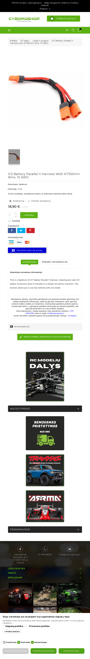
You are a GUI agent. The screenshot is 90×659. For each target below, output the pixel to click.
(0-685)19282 (45, 554)
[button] (67, 30)
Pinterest (31, 230)
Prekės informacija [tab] (54, 262)
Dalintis (12, 230)
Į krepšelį (29, 215)
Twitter (21, 230)
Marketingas (40, 642)
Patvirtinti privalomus (16, 651)
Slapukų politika (14, 626)
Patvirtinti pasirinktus (43, 651)
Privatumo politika (39, 626)
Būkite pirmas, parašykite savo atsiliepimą (45, 337)
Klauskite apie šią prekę (27, 250)
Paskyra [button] (45, 9)
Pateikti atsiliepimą (39, 201)
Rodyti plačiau (13, 632)
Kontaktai (72, 316)
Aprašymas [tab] (29, 262)
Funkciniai (11, 642)
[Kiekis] (11, 215)
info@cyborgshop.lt (70, 554)
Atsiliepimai (16, 201)
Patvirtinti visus (71, 651)
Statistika (25, 642)
